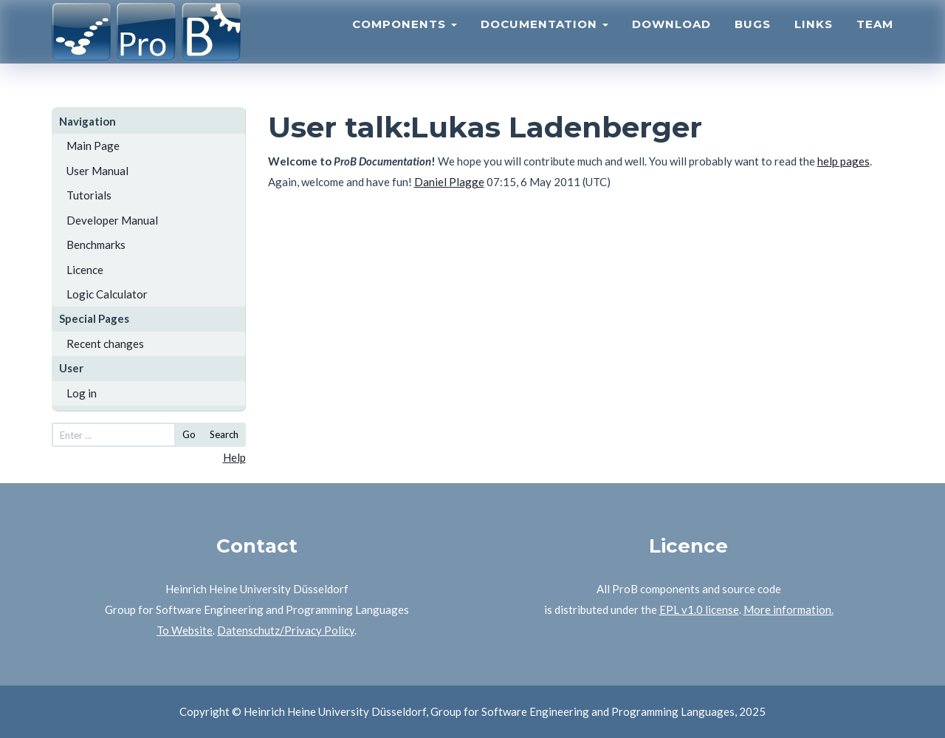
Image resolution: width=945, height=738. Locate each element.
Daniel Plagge (449, 181)
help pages (843, 161)
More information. (788, 609)
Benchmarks (96, 244)
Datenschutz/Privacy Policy (285, 630)
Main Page (93, 145)
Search (224, 434)
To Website (185, 630)
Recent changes (105, 343)
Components (404, 41)
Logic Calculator (107, 294)
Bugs (753, 41)
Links (813, 41)
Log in (81, 393)
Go (189, 434)
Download (671, 41)
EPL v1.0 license (699, 609)
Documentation (544, 41)
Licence (84, 269)
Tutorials (88, 195)
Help (234, 457)
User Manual (97, 170)
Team (874, 41)
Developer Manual (112, 220)
